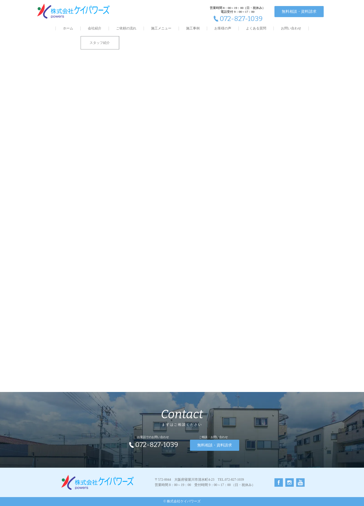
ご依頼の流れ (126, 28)
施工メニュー (161, 28)
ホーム (68, 28)
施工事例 (193, 28)
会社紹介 (94, 28)
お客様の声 (222, 28)
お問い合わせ (291, 28)
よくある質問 (256, 28)
